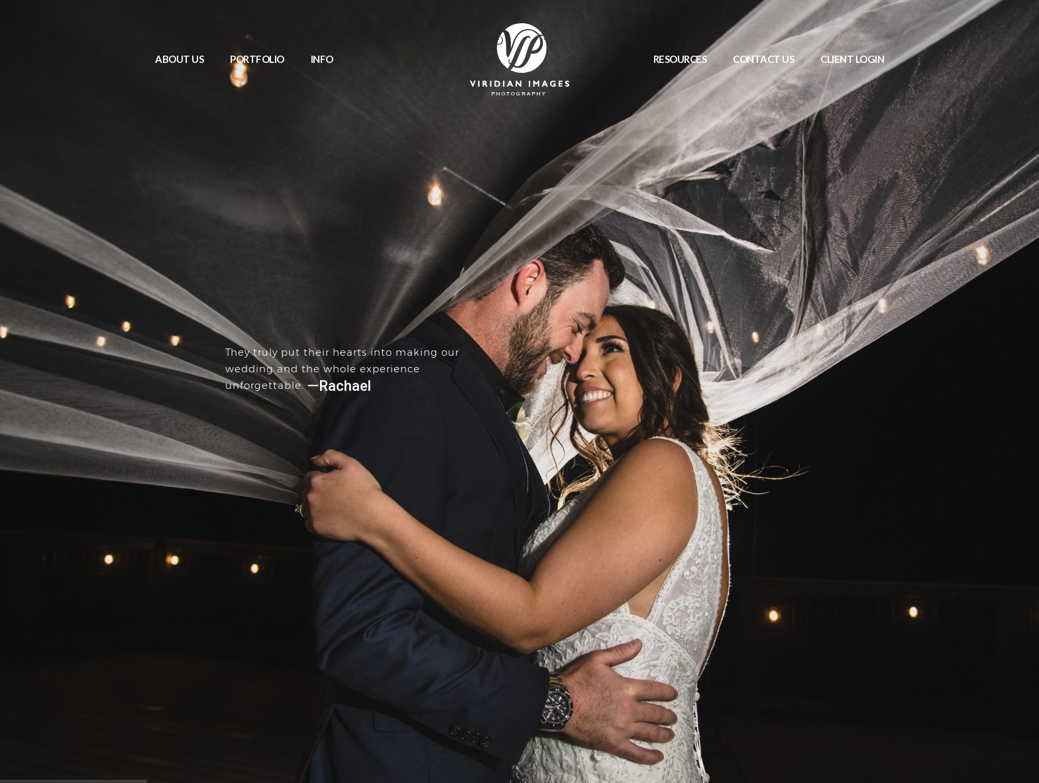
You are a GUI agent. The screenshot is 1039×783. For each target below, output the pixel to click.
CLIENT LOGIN (852, 59)
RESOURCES (680, 59)
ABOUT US (179, 59)
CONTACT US (763, 59)
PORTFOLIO (257, 59)
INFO (322, 59)
